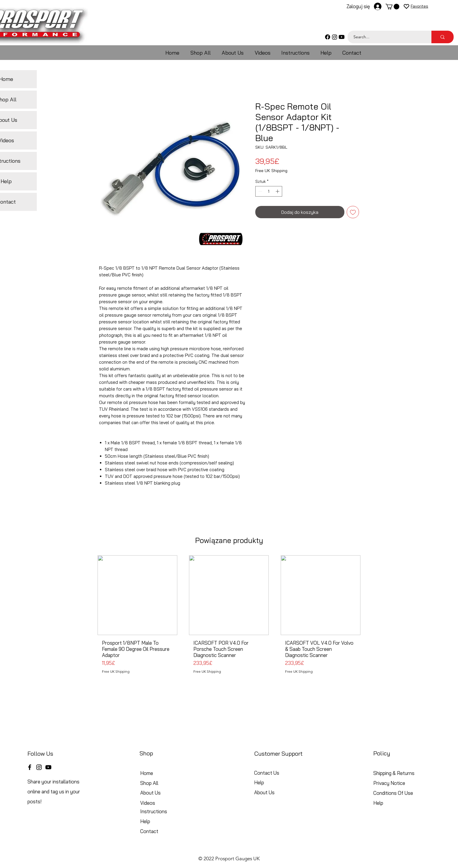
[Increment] (278, 191)
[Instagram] (334, 37)
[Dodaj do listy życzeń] (353, 212)
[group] (229, 617)
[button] (392, 6)
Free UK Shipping (271, 170)
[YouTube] (48, 767)
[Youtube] (341, 37)
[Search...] (386, 37)
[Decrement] (259, 191)
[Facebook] (327, 37)
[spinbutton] (269, 191)
